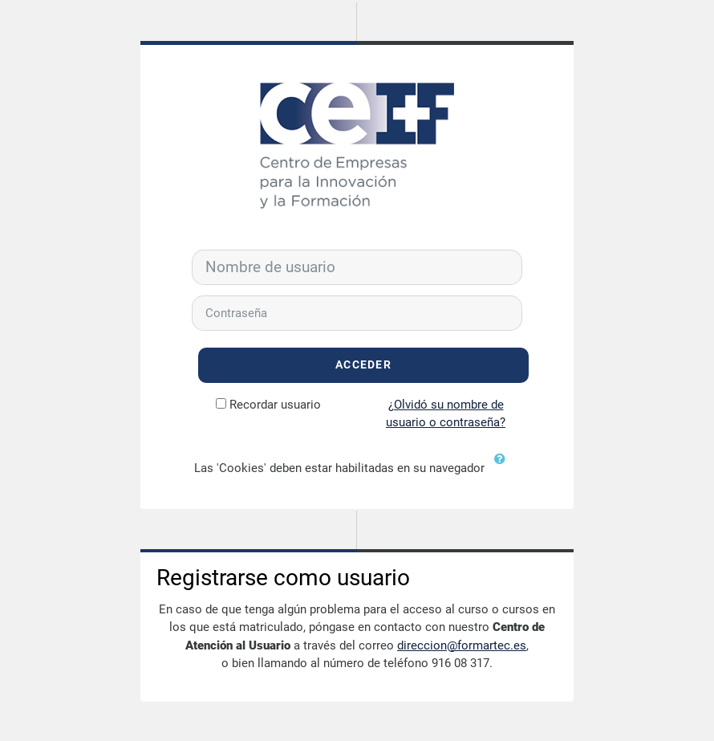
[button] (503, 469)
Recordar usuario (275, 404)
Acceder (363, 365)
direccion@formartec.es (461, 645)
